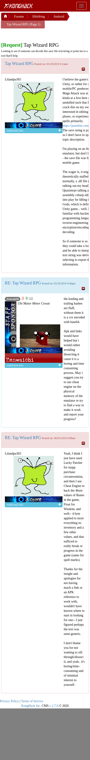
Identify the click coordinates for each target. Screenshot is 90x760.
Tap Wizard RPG (19, 63)
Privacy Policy (9, 701)
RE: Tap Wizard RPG (23, 283)
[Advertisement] (38, 34)
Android (58, 16)
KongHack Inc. (31, 706)
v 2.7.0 (53, 706)
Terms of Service (32, 701)
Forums (19, 16)
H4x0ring (39, 16)
